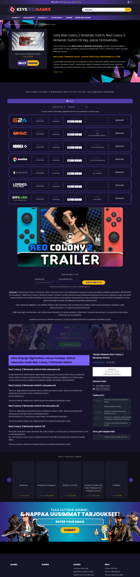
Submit (70, 507)
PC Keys (16, 18)
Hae (128, 9)
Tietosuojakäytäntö (113, 555)
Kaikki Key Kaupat (83, 18)
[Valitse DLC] (77, 107)
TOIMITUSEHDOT (111, 558)
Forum (69, 18)
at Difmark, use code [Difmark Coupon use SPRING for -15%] (66, 2)
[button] (9, 457)
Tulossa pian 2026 (80, 546)
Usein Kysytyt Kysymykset (83, 552)
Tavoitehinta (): (66, 279)
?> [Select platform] (59, 107)
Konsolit (43, 18)
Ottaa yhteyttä (111, 546)
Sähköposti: (40, 279)
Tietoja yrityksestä (112, 549)
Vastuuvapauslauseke (114, 552)
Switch (70, 101)
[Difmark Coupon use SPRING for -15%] (70, 325)
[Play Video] (70, 237)
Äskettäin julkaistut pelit (83, 549)
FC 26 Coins (57, 18)
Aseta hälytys (94, 282)
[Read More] (91, 72)
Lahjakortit (29, 18)
